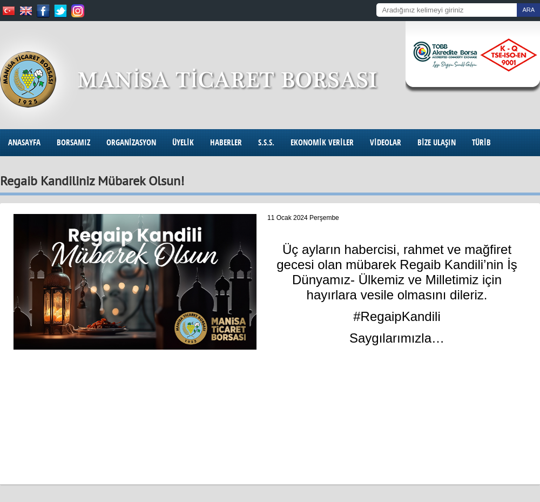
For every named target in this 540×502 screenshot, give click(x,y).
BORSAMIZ (73, 142)
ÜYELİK (183, 142)
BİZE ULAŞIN (436, 142)
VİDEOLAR (385, 142)
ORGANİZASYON (131, 142)
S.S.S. (266, 142)
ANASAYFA (24, 142)
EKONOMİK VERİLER (322, 142)
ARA (528, 9)
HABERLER (226, 142)
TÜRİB (481, 142)
